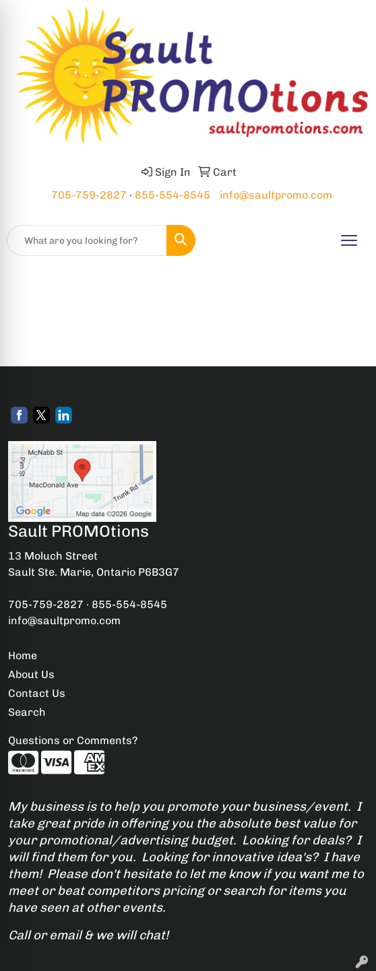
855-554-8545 (172, 195)
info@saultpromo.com (276, 195)
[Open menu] (349, 240)
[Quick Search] (87, 240)
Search (27, 712)
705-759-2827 (89, 195)
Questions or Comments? (72, 740)
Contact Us (36, 693)
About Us (31, 674)
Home (22, 655)
